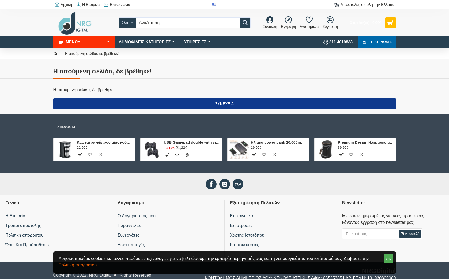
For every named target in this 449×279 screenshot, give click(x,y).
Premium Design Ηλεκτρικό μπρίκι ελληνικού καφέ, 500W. (366, 142)
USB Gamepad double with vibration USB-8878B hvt (192, 142)
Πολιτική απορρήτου (78, 265)
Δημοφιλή (67, 127)
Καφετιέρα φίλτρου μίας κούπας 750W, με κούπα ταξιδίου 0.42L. (105, 142)
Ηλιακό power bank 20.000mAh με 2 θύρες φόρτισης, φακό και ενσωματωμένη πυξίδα (279, 142)
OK (388, 259)
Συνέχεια (224, 104)
